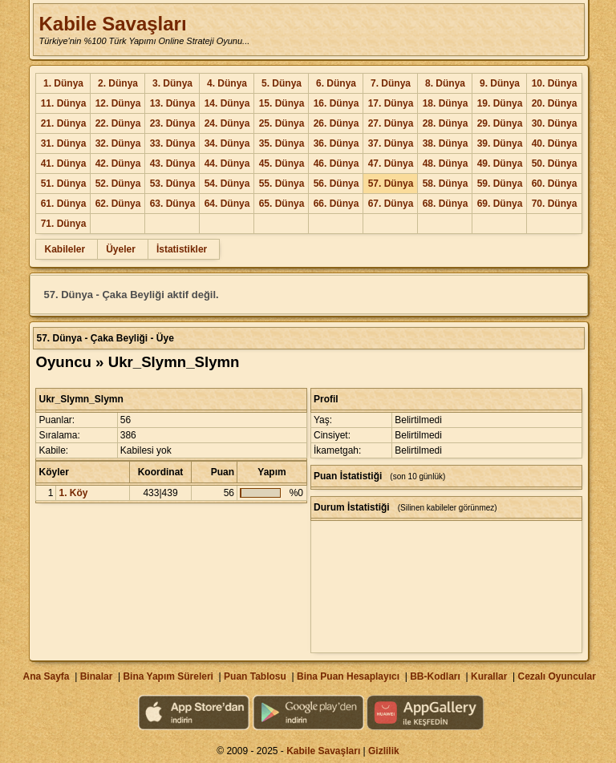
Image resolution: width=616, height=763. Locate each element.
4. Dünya (227, 83)
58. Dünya (445, 183)
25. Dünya (282, 123)
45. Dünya (282, 163)
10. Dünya (555, 83)
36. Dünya (336, 143)
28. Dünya (445, 123)
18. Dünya (445, 103)
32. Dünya (118, 143)
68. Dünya (445, 203)
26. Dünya (336, 123)
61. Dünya (64, 203)
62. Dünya (118, 203)
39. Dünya (500, 143)
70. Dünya (555, 203)
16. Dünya (336, 103)
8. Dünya (445, 83)
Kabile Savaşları (112, 23)
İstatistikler (181, 249)
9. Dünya (500, 83)
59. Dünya (500, 183)
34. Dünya (227, 143)
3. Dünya (172, 83)
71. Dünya (64, 223)
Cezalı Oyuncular (556, 676)
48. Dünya (445, 163)
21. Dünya (64, 123)
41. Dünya (64, 163)
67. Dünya (391, 203)
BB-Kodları (435, 676)
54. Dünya (227, 183)
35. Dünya (282, 143)
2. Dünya (118, 83)
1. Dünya (63, 83)
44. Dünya (227, 163)
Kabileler (64, 249)
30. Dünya (555, 123)
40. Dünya (555, 143)
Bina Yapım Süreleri (168, 676)
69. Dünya (500, 203)
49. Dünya (500, 163)
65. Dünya (282, 203)
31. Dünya (64, 143)
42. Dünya (118, 163)
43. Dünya (173, 163)
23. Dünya (173, 123)
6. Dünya (336, 83)
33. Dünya (173, 143)
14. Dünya (227, 103)
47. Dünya (391, 163)
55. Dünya (282, 183)
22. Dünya (118, 123)
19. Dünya (500, 103)
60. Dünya (555, 183)
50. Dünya (555, 163)
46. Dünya (336, 163)
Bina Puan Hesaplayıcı (348, 676)
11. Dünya (64, 103)
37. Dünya (391, 143)
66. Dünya (336, 203)
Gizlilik (383, 751)
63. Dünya (173, 203)
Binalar (96, 676)
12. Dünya (118, 103)
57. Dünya (391, 183)
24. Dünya (227, 123)
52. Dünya (118, 183)
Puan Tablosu (255, 676)
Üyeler (121, 249)
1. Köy (73, 493)
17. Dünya (391, 103)
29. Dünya (500, 123)
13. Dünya (173, 103)
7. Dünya (391, 83)
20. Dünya (555, 103)
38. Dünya (445, 143)
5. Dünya (281, 83)
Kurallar (489, 676)
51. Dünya (64, 183)
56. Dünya (336, 183)
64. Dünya (227, 203)
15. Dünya (282, 103)
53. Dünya (173, 183)
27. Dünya (391, 123)
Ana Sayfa (45, 676)
